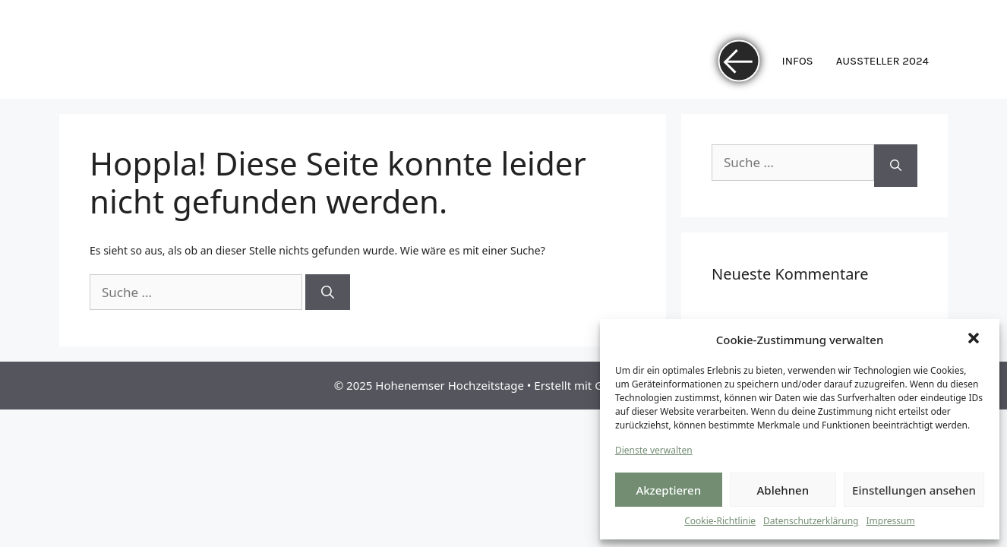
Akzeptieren (668, 490)
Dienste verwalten (654, 450)
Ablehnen (783, 490)
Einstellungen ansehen (914, 490)
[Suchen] (327, 292)
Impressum (890, 520)
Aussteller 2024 (882, 61)
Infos (797, 61)
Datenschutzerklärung (810, 520)
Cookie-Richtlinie (720, 520)
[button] (975, 339)
